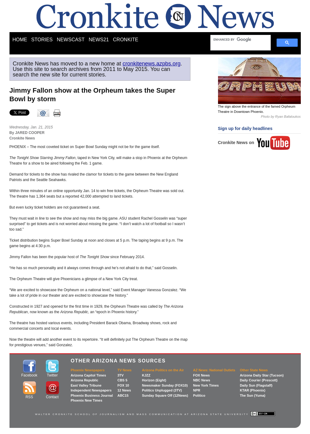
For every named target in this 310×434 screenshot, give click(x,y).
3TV (120, 375)
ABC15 (122, 395)
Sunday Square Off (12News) (165, 395)
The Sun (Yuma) (252, 395)
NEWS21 (99, 39)
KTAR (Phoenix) (252, 390)
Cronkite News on (254, 142)
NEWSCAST (71, 39)
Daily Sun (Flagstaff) (256, 385)
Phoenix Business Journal (92, 395)
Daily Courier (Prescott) (258, 380)
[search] (237, 39)
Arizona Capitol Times (88, 375)
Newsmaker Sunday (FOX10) (165, 385)
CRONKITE (125, 39)
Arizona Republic (84, 380)
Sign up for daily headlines (245, 128)
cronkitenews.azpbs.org (152, 64)
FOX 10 (123, 385)
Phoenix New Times (86, 400)
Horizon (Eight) (154, 380)
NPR (196, 390)
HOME (20, 39)
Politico (199, 395)
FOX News (201, 375)
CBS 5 (122, 380)
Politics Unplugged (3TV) (162, 390)
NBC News (201, 380)
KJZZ (146, 375)
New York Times (206, 385)
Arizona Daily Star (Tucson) (262, 375)
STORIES (42, 39)
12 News (124, 390)
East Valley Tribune (86, 385)
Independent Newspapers (91, 390)
